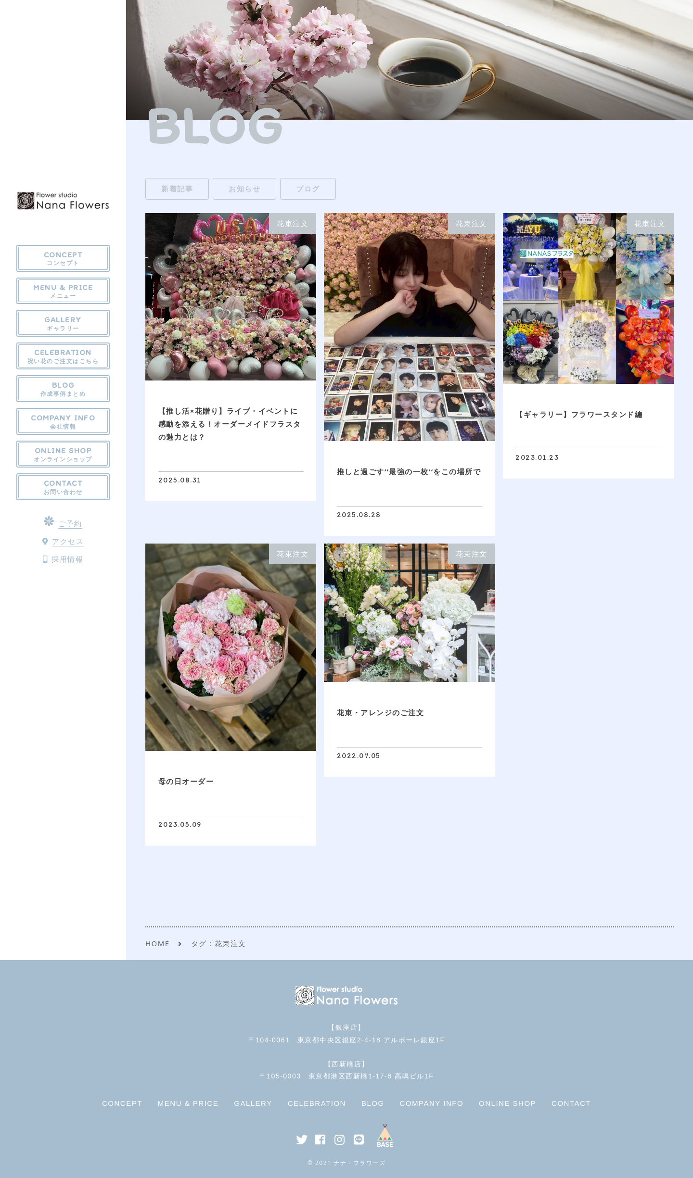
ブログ (308, 188)
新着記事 (177, 188)
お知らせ (244, 188)
